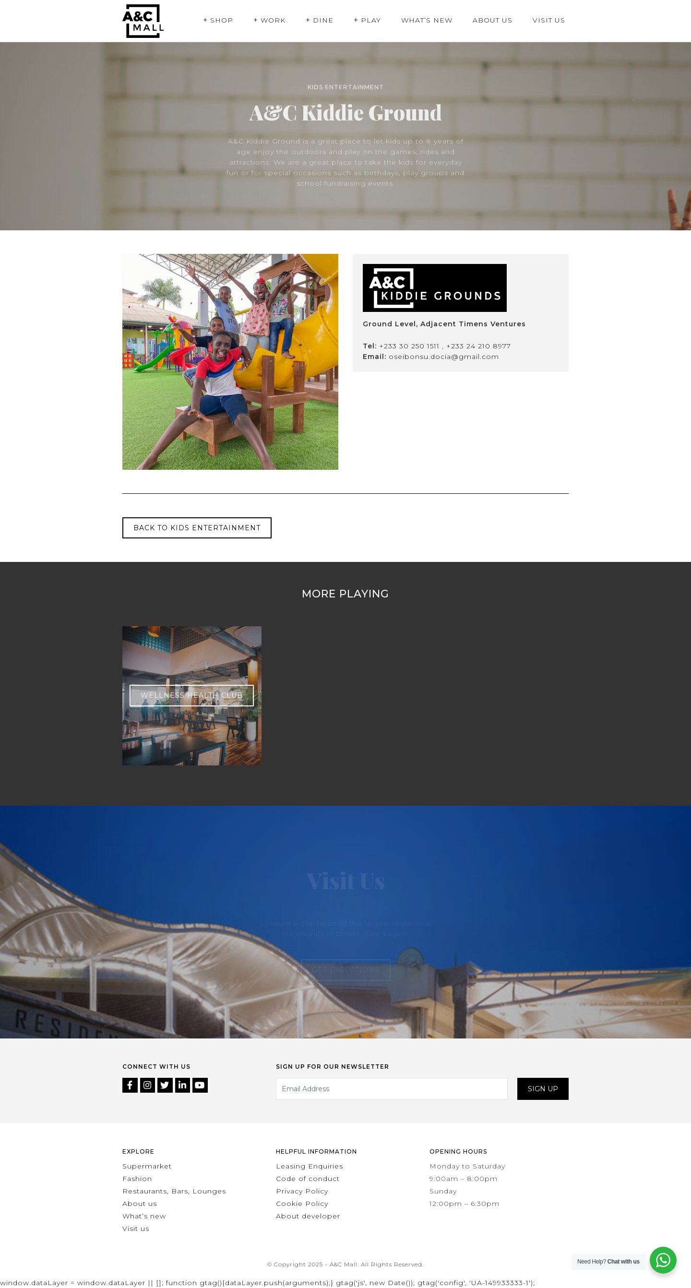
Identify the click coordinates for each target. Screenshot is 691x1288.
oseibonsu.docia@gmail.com (444, 356)
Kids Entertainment (346, 87)
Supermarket (147, 1166)
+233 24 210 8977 (478, 346)
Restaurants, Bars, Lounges (174, 1191)
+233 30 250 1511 (410, 346)
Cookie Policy (302, 1203)
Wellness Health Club (192, 695)
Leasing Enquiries (309, 1166)
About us (139, 1203)
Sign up (543, 1089)
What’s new (144, 1216)
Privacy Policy (302, 1191)
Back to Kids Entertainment (197, 528)
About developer (308, 1216)
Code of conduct (308, 1178)
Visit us (135, 1228)
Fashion (137, 1178)
